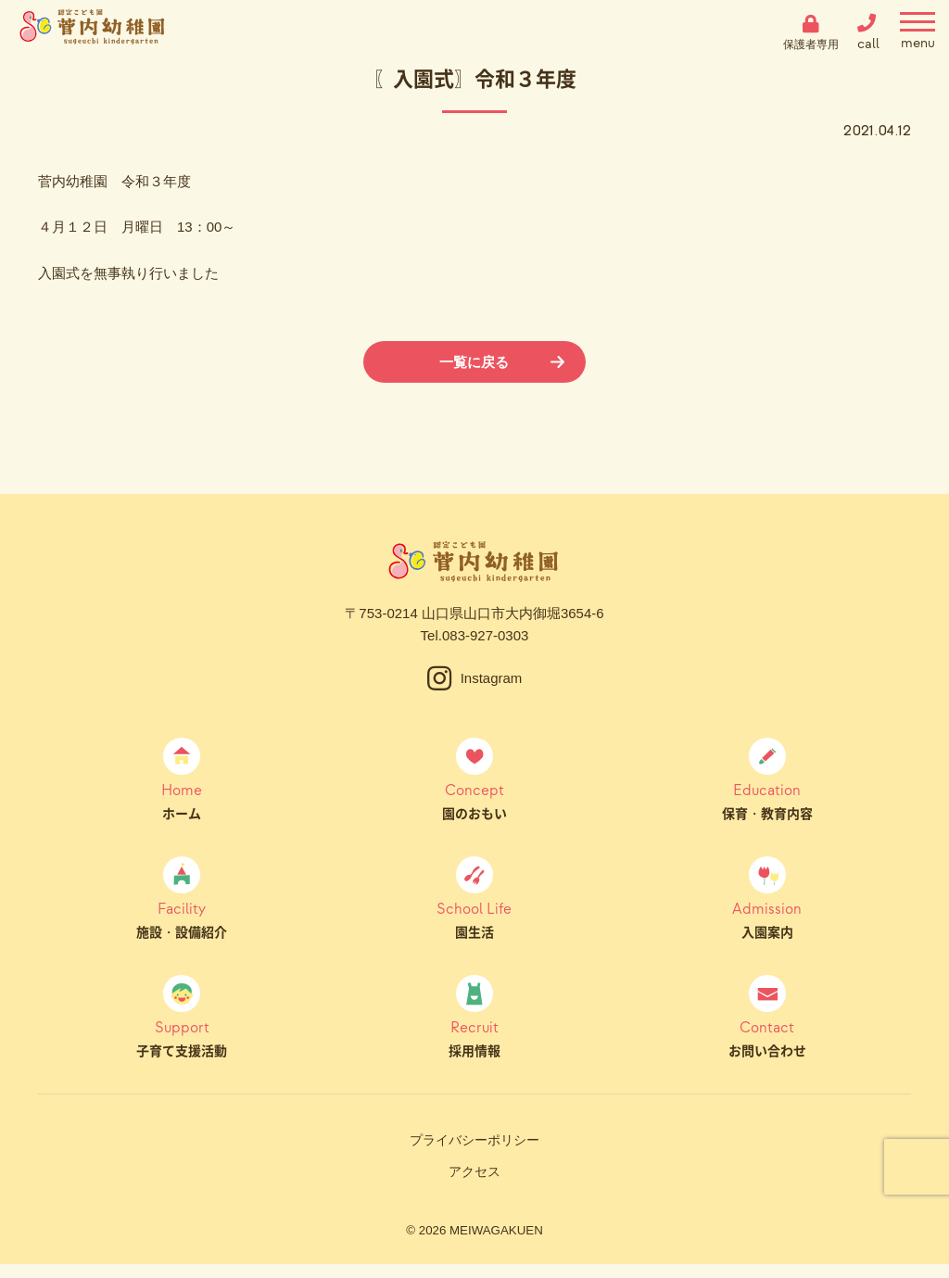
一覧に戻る (474, 362)
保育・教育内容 (767, 800)
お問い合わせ (767, 1038)
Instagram (492, 678)
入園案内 (767, 919)
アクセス (474, 1171)
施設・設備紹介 (182, 919)
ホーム (182, 800)
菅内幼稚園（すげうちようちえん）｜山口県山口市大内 (93, 32)
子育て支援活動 (182, 1038)
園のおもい (475, 800)
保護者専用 (811, 44)
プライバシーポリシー (474, 1139)
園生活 (475, 919)
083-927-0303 (485, 635)
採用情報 (475, 1038)
